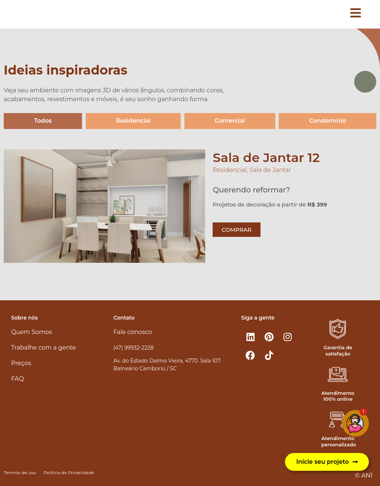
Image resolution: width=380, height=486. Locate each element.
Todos (43, 121)
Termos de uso (20, 472)
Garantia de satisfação (338, 350)
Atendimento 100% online (337, 396)
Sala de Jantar (270, 170)
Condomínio (327, 121)
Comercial (229, 121)
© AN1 (364, 475)
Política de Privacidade (68, 472)
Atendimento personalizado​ (338, 442)
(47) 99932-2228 (134, 347)
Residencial (133, 121)
